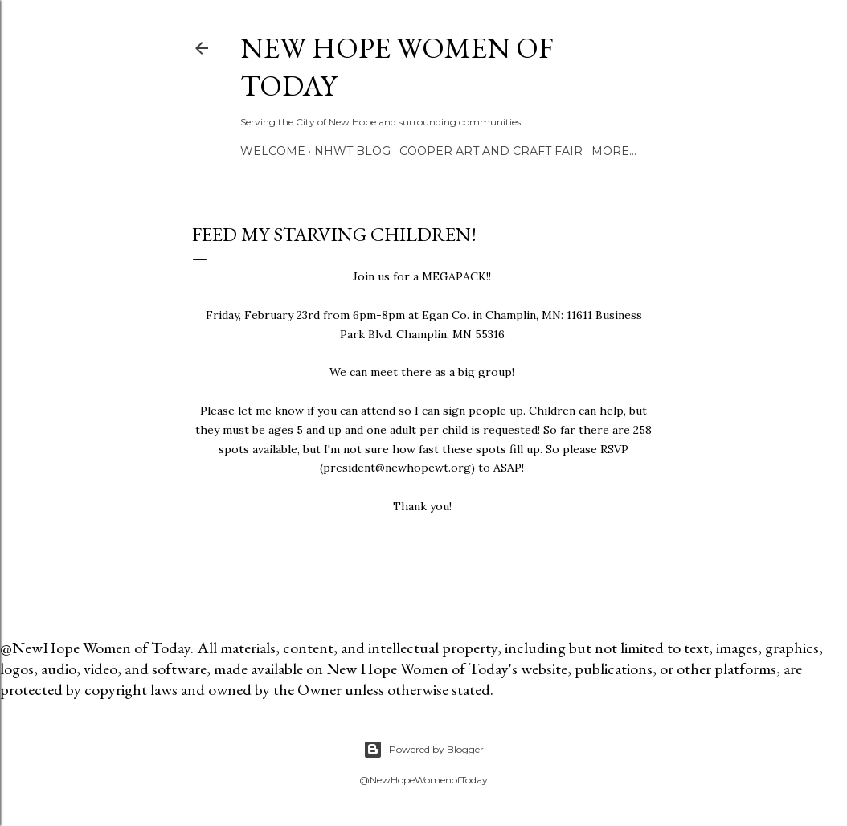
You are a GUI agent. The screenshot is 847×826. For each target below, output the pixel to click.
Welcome (272, 151)
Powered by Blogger (423, 749)
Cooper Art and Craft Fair (491, 151)
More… (613, 151)
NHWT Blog (352, 151)
